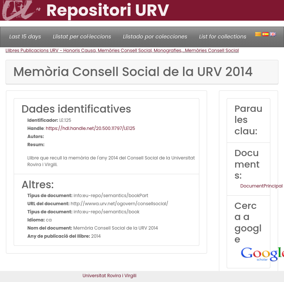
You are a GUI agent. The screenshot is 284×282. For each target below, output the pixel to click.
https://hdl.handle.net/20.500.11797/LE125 (90, 128)
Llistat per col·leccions (82, 36)
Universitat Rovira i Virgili (109, 275)
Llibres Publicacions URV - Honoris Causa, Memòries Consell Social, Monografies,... (95, 50)
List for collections (222, 36)
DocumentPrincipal (261, 186)
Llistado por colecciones (155, 36)
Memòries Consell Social (212, 50)
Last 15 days (25, 36)
